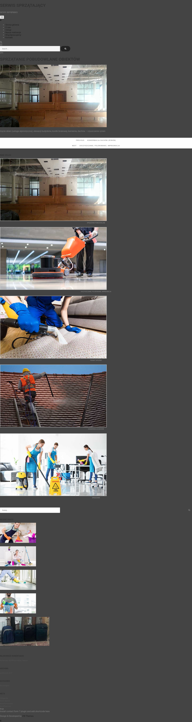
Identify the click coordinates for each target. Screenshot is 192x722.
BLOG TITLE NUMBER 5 (8, 545)
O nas (8, 27)
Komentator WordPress (8, 660)
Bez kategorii (4, 686)
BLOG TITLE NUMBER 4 (8, 568)
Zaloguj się (4, 698)
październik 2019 (6, 673)
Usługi (8, 30)
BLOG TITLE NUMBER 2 (8, 615)
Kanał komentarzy (6, 703)
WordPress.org (5, 706)
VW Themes (28, 716)
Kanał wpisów (5, 701)
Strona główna (12, 25)
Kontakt (9, 37)
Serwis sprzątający (23, 5)
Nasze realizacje (13, 32)
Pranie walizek (5, 648)
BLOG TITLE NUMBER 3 (8, 592)
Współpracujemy (13, 35)
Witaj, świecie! (23, 660)
